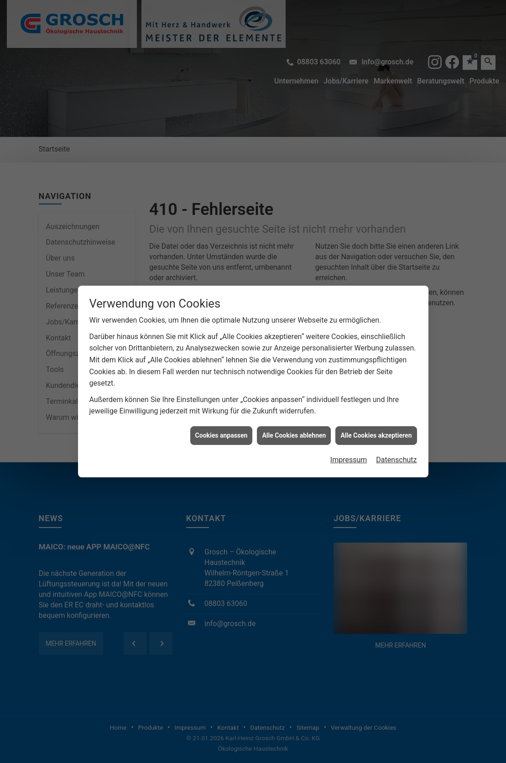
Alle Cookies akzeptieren (376, 423)
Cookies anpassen (221, 423)
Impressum (348, 448)
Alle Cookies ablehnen (294, 423)
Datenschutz (396, 448)
